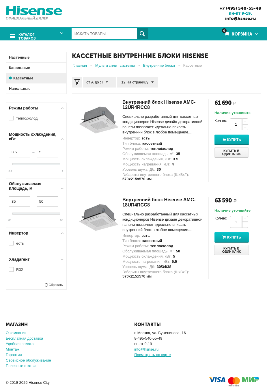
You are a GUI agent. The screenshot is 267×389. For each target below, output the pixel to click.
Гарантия (14, 354)
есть (20, 243)
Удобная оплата (19, 343)
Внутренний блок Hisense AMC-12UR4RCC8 (155, 104)
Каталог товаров (26, 34)
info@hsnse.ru (238, 18)
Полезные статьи (21, 365)
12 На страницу (135, 82)
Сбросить (56, 284)
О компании (16, 332)
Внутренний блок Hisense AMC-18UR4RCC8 (155, 201)
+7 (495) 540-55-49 (238, 8)
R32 (19, 269)
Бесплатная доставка (24, 338)
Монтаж (12, 349)
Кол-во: (220, 120)
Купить (237, 140)
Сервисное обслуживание (28, 360)
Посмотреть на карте (152, 354)
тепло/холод (27, 118)
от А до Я (98, 82)
